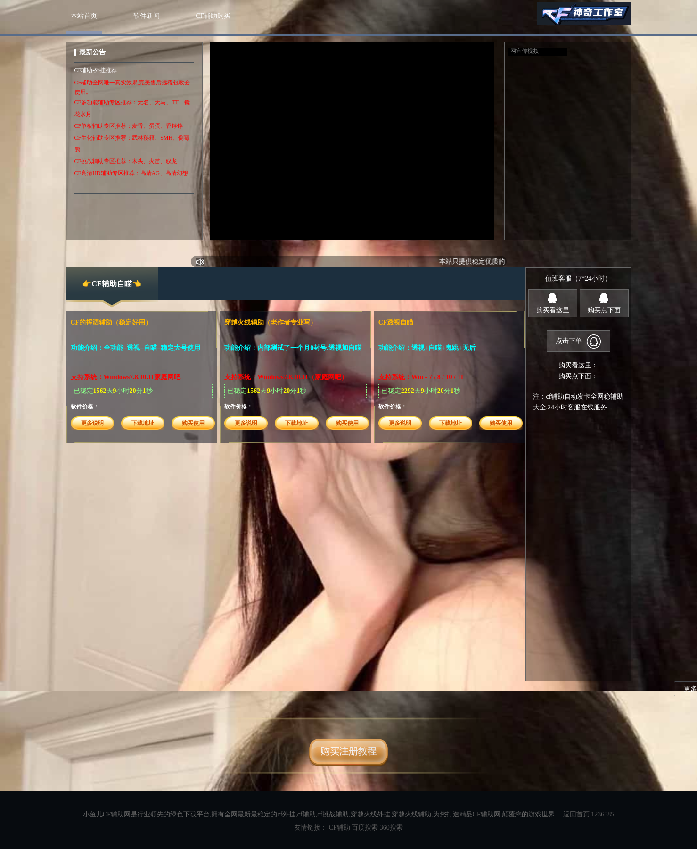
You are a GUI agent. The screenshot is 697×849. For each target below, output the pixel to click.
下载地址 (142, 423)
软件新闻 (146, 15)
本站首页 (84, 15)
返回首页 (576, 814)
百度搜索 (365, 827)
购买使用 (193, 423)
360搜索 (391, 827)
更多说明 (92, 423)
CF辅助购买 (213, 15)
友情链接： (311, 827)
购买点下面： (578, 376)
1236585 (602, 814)
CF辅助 (339, 827)
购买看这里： (578, 365)
